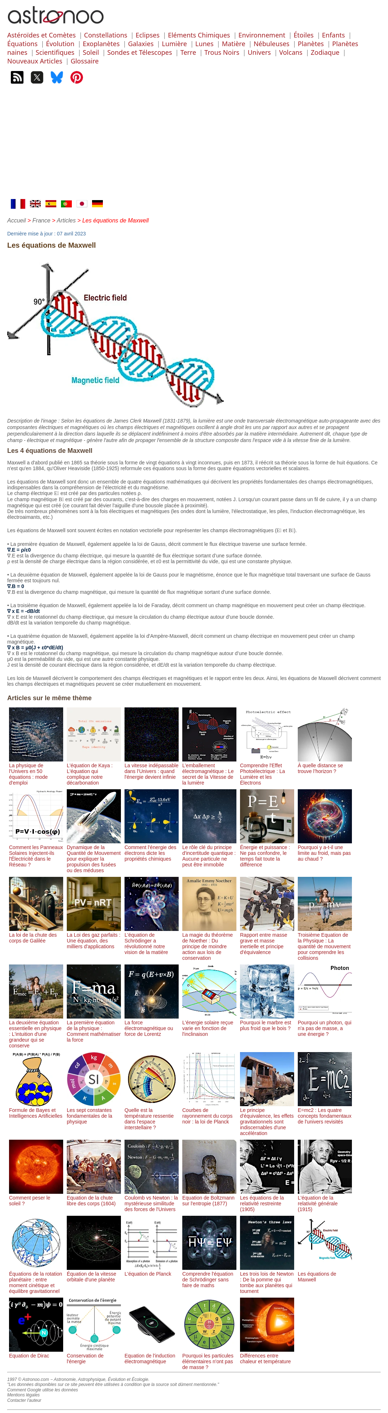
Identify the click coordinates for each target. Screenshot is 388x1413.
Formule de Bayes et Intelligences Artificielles (36, 1110)
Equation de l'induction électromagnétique (152, 1355)
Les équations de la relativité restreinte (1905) (267, 1200)
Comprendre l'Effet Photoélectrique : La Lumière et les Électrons (267, 771)
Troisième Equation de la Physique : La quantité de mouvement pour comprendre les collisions (325, 943)
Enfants (333, 35)
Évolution (60, 43)
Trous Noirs (221, 52)
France (41, 220)
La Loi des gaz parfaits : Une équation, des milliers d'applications (94, 937)
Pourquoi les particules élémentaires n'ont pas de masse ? (209, 1358)
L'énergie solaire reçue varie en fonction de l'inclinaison (209, 1025)
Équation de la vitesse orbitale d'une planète (94, 1273)
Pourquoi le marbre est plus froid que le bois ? (267, 1022)
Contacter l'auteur (24, 1400)
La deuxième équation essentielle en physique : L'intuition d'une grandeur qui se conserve (36, 1031)
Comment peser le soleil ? (36, 1197)
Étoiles (304, 35)
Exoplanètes (101, 43)
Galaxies (141, 43)
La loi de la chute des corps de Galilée (36, 935)
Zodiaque (325, 52)
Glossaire (85, 61)
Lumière (174, 43)
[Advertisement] (194, 144)
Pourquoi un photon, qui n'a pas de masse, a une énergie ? (325, 1025)
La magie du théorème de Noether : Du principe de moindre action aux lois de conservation (209, 943)
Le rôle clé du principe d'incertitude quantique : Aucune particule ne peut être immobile (209, 853)
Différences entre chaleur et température (267, 1355)
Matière (233, 43)
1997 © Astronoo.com (28, 1379)
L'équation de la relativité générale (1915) (325, 1200)
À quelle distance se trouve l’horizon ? (325, 765)
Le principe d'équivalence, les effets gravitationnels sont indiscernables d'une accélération (267, 1118)
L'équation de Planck (152, 1271)
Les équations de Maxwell (325, 1273)
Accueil (16, 220)
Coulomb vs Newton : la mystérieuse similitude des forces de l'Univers (152, 1200)
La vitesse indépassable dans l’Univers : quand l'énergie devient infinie (152, 768)
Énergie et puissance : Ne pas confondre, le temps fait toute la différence (267, 853)
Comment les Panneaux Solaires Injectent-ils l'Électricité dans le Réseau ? (36, 853)
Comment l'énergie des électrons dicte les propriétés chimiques (152, 850)
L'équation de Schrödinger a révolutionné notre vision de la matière (152, 940)
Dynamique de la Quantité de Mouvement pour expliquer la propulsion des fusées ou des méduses (94, 856)
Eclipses (148, 35)
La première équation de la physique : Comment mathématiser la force (94, 1028)
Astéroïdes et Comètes (41, 35)
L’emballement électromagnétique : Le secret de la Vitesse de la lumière (209, 771)
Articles (66, 220)
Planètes (311, 43)
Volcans (290, 52)
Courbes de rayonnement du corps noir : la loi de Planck (209, 1113)
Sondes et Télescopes (139, 52)
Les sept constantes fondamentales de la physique (94, 1113)
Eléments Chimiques (199, 35)
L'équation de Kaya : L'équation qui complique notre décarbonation (94, 771)
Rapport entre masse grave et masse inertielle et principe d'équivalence (267, 940)
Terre (188, 52)
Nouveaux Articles (34, 61)
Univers (259, 52)
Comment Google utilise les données (42, 1389)
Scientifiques (55, 52)
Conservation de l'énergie (94, 1355)
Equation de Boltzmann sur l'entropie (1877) (209, 1197)
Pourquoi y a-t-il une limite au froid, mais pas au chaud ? (325, 850)
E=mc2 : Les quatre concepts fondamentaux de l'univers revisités (325, 1113)
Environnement (262, 35)
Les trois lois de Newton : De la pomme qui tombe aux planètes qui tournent (267, 1279)
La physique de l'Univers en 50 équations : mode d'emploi (36, 771)
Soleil (91, 52)
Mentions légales (23, 1394)
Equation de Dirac (36, 1353)
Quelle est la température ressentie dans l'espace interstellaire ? (152, 1115)
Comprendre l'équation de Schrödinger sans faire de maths (209, 1276)
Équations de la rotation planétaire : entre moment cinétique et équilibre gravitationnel (36, 1279)
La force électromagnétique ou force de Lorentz (152, 1025)
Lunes (204, 43)
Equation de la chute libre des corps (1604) (94, 1197)
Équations (22, 43)
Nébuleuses (271, 43)
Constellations (105, 35)
